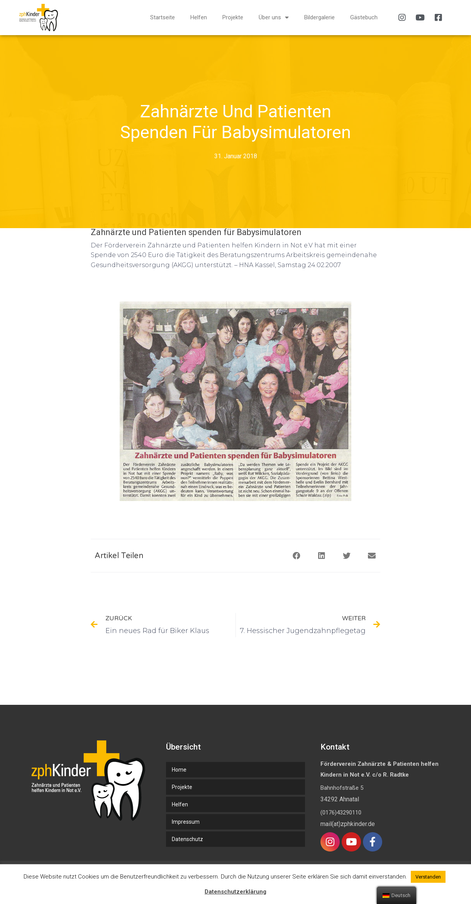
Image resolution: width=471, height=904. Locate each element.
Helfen (198, 17)
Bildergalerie (319, 17)
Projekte (232, 17)
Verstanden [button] (428, 877)
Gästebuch (364, 17)
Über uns (274, 17)
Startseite (162, 17)
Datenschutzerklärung (235, 891)
